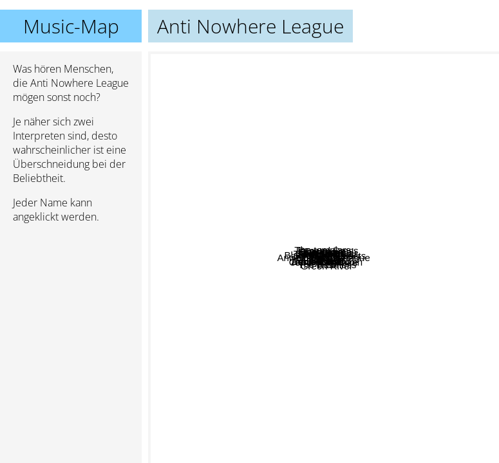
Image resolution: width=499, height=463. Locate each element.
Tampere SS (310, 136)
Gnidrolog (224, 146)
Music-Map (71, 26)
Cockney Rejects (344, 201)
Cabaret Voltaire (319, 430)
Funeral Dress (399, 172)
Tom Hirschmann (348, 420)
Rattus (327, 368)
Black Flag (175, 270)
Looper (395, 293)
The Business (335, 343)
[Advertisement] (70, 301)
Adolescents (231, 253)
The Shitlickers (412, 246)
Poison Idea (275, 262)
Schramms (291, 213)
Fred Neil (326, 182)
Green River (327, 393)
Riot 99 (325, 278)
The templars (271, 153)
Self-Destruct (436, 187)
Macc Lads (272, 199)
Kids (417, 397)
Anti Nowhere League (324, 257)
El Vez (376, 187)
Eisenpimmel (419, 140)
